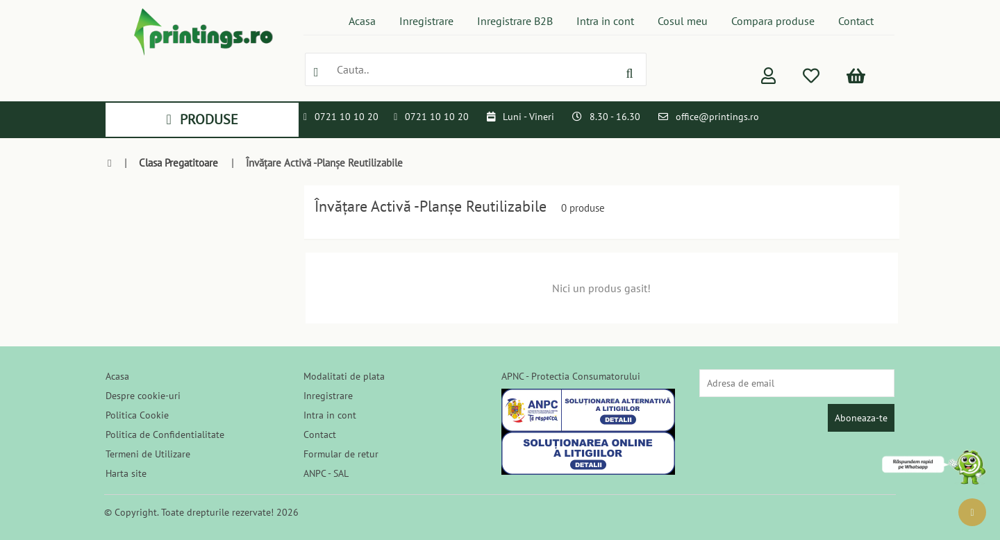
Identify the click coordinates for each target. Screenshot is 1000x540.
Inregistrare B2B (515, 21)
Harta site (126, 473)
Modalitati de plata (344, 376)
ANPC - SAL (326, 473)
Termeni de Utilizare (148, 454)
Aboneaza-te (861, 418)
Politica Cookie (137, 415)
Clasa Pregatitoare (178, 162)
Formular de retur (340, 454)
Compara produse (773, 21)
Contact (856, 21)
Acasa (362, 21)
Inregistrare (426, 21)
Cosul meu (683, 21)
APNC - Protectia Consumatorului (570, 376)
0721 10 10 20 (346, 116)
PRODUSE (202, 119)
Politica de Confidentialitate (165, 434)
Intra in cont (605, 21)
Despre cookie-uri (143, 395)
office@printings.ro (717, 116)
